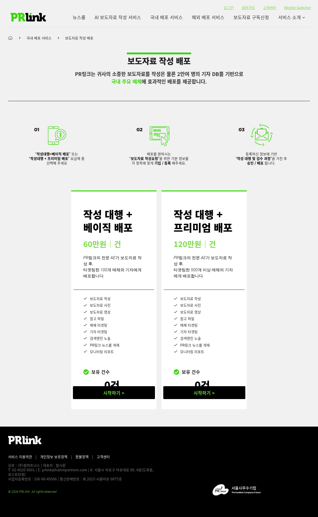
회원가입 (248, 7)
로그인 (229, 7)
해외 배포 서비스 (208, 17)
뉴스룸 (79, 17)
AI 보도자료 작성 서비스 (118, 17)
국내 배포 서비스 (166, 17)
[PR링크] (28, 17)
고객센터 (269, 7)
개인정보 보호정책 (53, 456)
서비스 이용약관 (20, 456)
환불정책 (82, 456)
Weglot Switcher (297, 7)
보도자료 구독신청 (251, 17)
